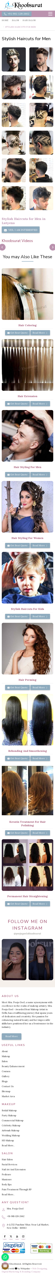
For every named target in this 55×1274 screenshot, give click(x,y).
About (5, 1051)
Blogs (4, 1081)
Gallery (5, 1076)
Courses (6, 1071)
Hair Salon (29, 20)
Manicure (7, 1179)
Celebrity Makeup (11, 1125)
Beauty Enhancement (13, 1066)
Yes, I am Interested (20, 230)
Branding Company (31, 1271)
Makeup (6, 1056)
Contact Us (7, 1086)
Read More (40, 332)
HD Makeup (8, 1140)
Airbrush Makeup (10, 1130)
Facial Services (9, 1164)
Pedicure (6, 1174)
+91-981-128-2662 (16, 13)
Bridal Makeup (9, 1110)
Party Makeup (9, 1115)
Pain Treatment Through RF (17, 1189)
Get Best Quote (17, 332)
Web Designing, (40, 1268)
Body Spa (6, 1184)
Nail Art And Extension (14, 1169)
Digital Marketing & (11, 1271)
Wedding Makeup (11, 1135)
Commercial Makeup (12, 1120)
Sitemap (6, 1091)
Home (5, 20)
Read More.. (8, 1145)
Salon (15, 20)
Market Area (8, 1096)
